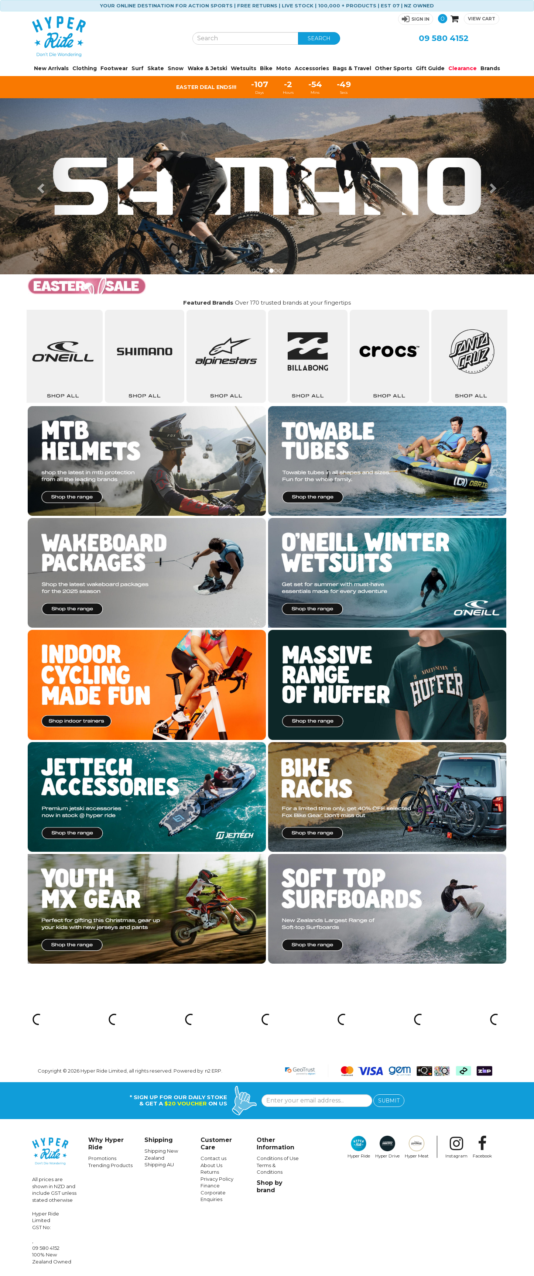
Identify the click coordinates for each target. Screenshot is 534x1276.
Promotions (102, 1158)
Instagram (456, 1147)
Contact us (213, 1158)
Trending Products (110, 1165)
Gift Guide (430, 68)
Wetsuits (243, 68)
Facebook (482, 1147)
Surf (137, 68)
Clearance (462, 68)
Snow (176, 68)
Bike (266, 68)
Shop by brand (270, 1186)
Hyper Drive (387, 1147)
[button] (415, 19)
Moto (283, 68)
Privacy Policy (217, 1179)
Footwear (114, 68)
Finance (210, 1185)
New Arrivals (51, 68)
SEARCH (319, 38)
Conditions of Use (278, 1158)
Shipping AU (159, 1164)
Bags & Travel (352, 68)
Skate (155, 68)
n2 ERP (213, 1071)
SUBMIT (389, 1100)
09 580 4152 (444, 38)
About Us (211, 1165)
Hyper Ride (359, 1147)
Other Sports (393, 68)
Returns (210, 1172)
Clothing (84, 68)
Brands (490, 68)
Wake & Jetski (207, 68)
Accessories (312, 68)
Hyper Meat (417, 1147)
